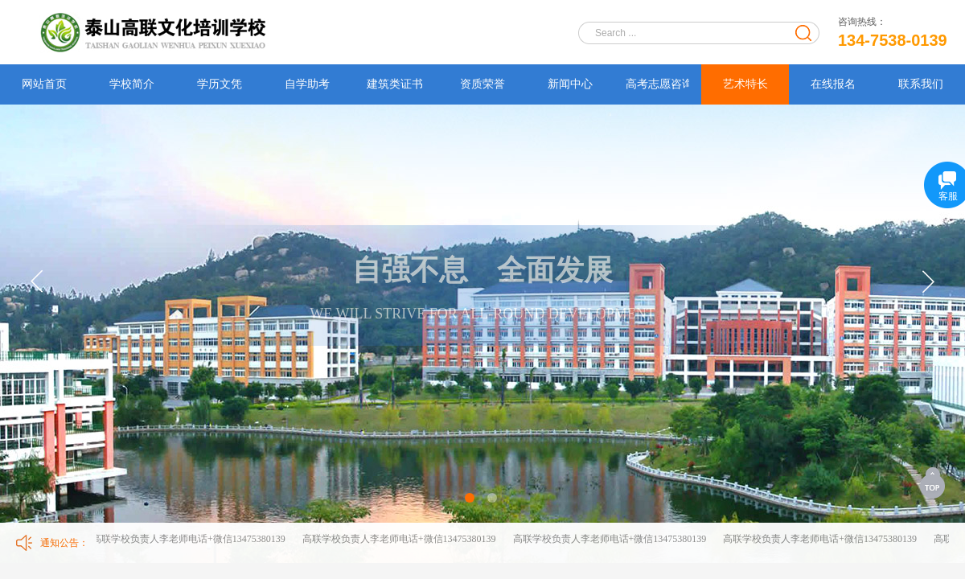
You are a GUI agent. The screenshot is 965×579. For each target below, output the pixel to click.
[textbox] (688, 33)
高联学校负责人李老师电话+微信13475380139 (189, 538)
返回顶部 (934, 482)
